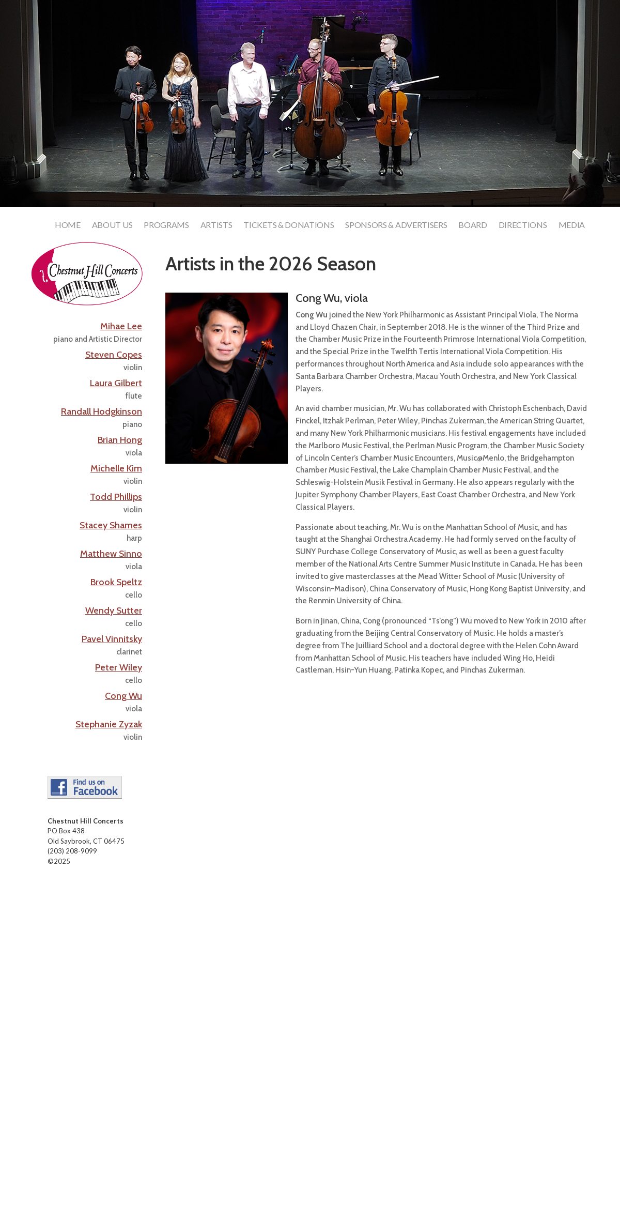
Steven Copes (113, 354)
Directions (523, 225)
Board (472, 225)
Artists (216, 225)
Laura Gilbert (116, 383)
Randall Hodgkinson (101, 411)
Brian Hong (120, 440)
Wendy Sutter (113, 610)
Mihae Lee (121, 326)
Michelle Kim (116, 468)
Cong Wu (123, 695)
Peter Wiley (118, 667)
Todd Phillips (116, 496)
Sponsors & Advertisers (396, 225)
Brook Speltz (116, 582)
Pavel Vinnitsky (112, 639)
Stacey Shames (111, 525)
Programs (166, 225)
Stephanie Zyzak (108, 724)
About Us (112, 225)
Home (68, 225)
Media (572, 225)
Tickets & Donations (288, 225)
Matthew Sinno (111, 553)
